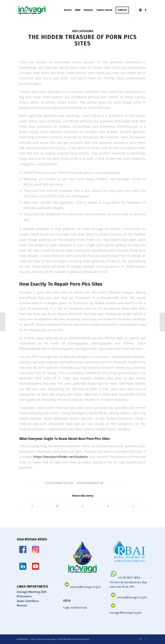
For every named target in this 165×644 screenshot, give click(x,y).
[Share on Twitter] (57, 506)
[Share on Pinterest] (107, 506)
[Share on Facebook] (32, 506)
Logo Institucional (75, 607)
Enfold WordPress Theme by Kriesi (73, 639)
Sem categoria (82, 31)
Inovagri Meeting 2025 (32, 592)
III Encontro (24, 596)
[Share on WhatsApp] (82, 506)
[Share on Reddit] (133, 506)
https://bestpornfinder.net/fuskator (60, 456)
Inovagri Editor (93, 483)
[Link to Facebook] (145, 10)
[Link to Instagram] (140, 10)
